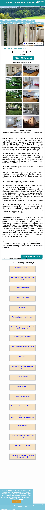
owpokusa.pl (40, 1)
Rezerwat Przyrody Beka (22, 267)
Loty (5, 23)
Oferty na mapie (18, 20)
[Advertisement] (22, 485)
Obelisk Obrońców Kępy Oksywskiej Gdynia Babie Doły (22, 456)
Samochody (16, 23)
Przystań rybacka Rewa (22, 297)
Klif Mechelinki (22, 426)
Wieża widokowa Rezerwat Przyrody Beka (22, 278)
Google (29, 490)
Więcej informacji (23, 58)
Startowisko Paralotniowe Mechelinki (22, 406)
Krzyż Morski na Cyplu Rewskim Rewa (22, 367)
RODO (21, 499)
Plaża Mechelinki (22, 386)
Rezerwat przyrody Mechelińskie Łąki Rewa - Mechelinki (22, 327)
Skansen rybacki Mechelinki (22, 337)
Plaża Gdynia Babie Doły (22, 445)
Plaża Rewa (22, 356)
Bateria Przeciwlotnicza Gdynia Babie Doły (22, 436)
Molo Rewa (22, 307)
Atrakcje (27, 23)
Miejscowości (29, 20)
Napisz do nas (22, 506)
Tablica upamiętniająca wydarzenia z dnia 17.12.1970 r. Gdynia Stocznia (22, 416)
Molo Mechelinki (22, 376)
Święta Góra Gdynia (22, 287)
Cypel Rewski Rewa (22, 396)
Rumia (39, 26)
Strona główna (6, 20)
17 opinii (33, 132)
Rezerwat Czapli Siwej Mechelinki (22, 317)
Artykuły (38, 23)
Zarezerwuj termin (31, 257)
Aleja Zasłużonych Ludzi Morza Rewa (22, 347)
